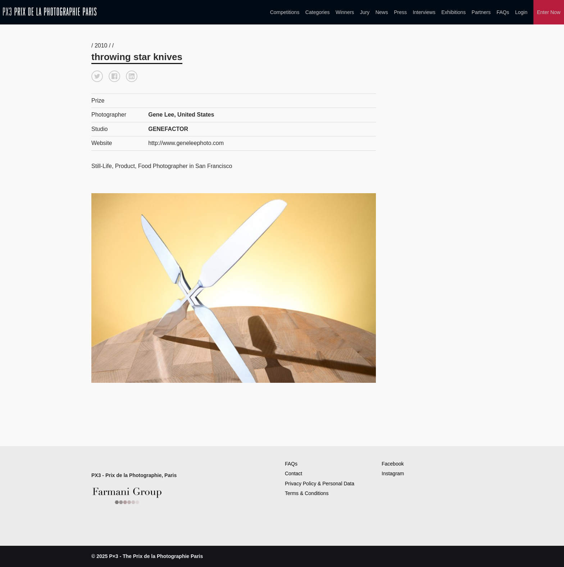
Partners (481, 12)
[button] (97, 76)
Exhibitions (453, 12)
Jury (364, 12)
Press (400, 12)
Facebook (393, 464)
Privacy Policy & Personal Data (319, 483)
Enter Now (548, 12)
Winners (345, 12)
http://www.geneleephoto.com (186, 143)
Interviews (424, 12)
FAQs (502, 12)
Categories (317, 12)
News (382, 12)
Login (521, 12)
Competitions (285, 12)
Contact (293, 473)
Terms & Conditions (306, 493)
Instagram (393, 473)
